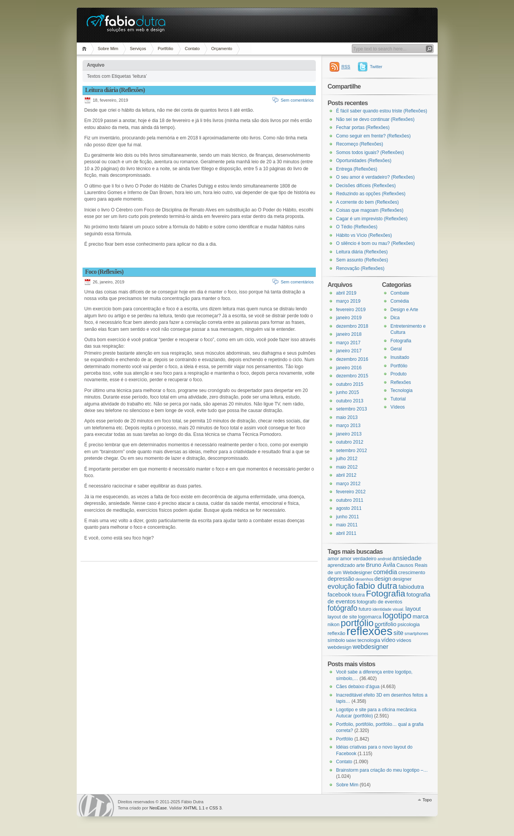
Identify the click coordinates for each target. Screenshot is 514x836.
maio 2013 (347, 417)
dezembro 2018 (352, 326)
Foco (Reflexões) (104, 271)
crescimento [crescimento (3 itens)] (411, 572)
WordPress (96, 805)
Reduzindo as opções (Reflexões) (371, 193)
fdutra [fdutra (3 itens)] (358, 595)
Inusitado (400, 357)
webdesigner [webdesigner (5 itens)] (370, 646)
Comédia (400, 301)
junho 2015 (347, 392)
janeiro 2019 (349, 317)
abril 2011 (346, 533)
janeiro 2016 (349, 367)
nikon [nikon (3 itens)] (334, 624)
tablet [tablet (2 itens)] (351, 640)
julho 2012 (346, 458)
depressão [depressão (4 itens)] (341, 579)
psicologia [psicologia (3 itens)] (409, 624)
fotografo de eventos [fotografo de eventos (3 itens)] (379, 602)
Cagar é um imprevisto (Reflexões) (372, 218)
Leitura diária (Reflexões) (115, 90)
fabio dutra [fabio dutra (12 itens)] (376, 586)
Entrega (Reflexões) (356, 169)
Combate (400, 293)
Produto (399, 374)
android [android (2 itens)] (384, 558)
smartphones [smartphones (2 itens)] (416, 633)
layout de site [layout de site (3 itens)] (342, 617)
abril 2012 (346, 475)
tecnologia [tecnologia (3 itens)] (368, 640)
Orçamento (221, 48)
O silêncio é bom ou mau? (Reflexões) (375, 243)
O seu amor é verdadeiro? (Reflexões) (375, 177)
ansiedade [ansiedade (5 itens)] (407, 558)
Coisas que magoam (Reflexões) (370, 210)
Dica (395, 317)
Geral (396, 349)
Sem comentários (297, 100)
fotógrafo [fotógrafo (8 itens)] (342, 608)
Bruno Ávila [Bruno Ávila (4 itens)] (380, 565)
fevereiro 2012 (351, 491)
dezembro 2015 (352, 376)
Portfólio (165, 48)
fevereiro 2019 (351, 309)
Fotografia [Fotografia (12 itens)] (385, 593)
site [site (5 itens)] (398, 632)
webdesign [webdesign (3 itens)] (340, 647)
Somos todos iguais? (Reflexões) (370, 152)
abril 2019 (346, 293)
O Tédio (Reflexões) (356, 227)
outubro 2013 (350, 401)
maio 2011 (347, 525)
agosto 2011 (349, 508)
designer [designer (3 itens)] (402, 579)
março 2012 (348, 483)
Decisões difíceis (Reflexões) (366, 185)
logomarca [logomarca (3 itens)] (369, 617)
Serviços (138, 48)
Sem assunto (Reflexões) (362, 260)
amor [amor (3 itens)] (333, 558)
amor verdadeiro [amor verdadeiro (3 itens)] (358, 558)
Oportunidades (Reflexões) (363, 160)
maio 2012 (347, 467)
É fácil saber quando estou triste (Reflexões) (381, 111)
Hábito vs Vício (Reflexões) (364, 235)
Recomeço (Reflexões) (359, 144)
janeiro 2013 (349, 434)
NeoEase (158, 808)
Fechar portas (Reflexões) (363, 127)
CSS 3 (215, 808)
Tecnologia (402, 390)
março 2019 (348, 301)
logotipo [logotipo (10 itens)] (397, 615)
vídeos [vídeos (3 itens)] (403, 640)
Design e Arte (404, 309)
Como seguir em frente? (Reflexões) (373, 136)
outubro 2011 (350, 500)
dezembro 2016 (352, 359)
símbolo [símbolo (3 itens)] (336, 640)
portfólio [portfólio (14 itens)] (356, 623)
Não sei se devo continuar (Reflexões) (375, 119)
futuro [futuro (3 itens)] (365, 609)
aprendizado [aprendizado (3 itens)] (341, 565)
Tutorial (398, 399)
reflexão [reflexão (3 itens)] (336, 633)
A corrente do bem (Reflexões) (367, 202)
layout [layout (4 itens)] (413, 609)
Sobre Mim (108, 48)
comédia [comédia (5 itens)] (385, 571)
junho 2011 (347, 516)
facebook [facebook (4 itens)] (339, 594)
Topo (427, 799)
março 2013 (348, 425)
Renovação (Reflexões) (360, 268)
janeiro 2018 (349, 334)
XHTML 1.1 (193, 808)
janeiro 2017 (349, 350)
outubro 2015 (350, 384)
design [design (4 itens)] (382, 579)
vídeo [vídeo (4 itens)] (388, 640)
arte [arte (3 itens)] (360, 565)
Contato (192, 48)
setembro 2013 (351, 409)
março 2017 (348, 342)
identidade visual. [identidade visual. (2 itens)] (388, 609)
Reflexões (401, 382)
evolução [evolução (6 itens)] (341, 586)
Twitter (376, 66)
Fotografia (401, 340)
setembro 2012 (351, 450)
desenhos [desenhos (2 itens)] (364, 579)
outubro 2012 (350, 442)
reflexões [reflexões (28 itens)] (370, 631)
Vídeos (398, 407)
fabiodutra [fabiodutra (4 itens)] (411, 587)
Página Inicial (85, 49)
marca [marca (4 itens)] (420, 616)
